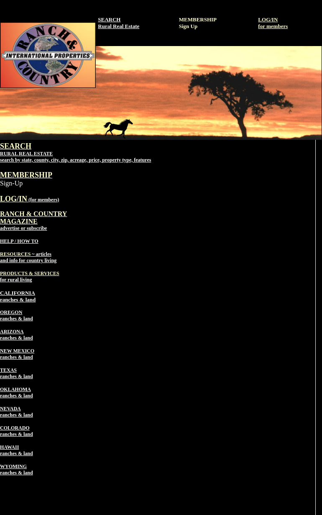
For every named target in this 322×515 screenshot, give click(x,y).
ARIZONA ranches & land (16, 335)
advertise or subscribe (33, 221)
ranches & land (18, 299)
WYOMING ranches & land (16, 470)
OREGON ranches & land (16, 315)
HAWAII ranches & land (16, 450)
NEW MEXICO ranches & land (17, 354)
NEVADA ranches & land (16, 412)
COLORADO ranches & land (16, 431)
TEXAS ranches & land (16, 373)
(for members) (29, 200)
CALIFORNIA (17, 293)
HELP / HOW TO (19, 241)
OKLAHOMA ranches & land (16, 392)
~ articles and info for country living (28, 257)
